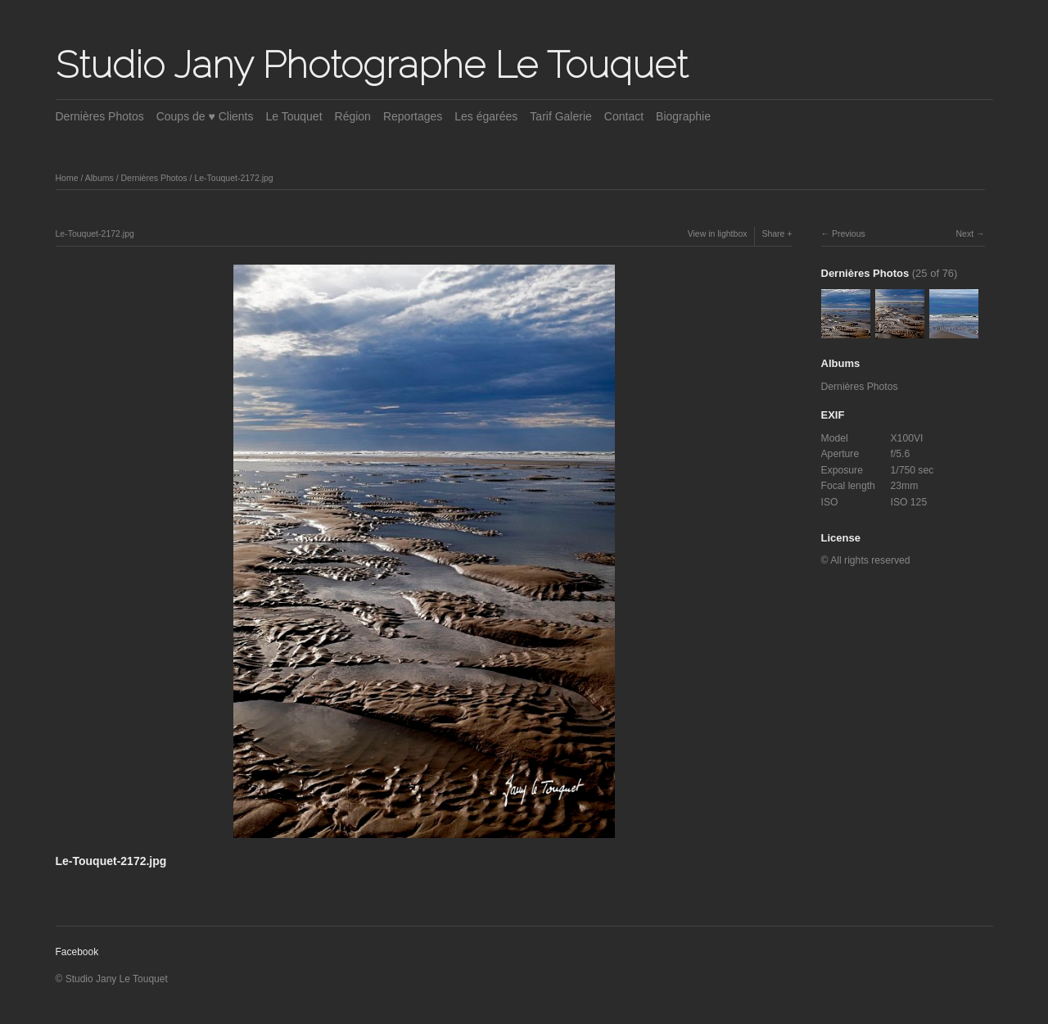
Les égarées (485, 116)
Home (67, 178)
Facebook (77, 952)
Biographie (683, 116)
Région (353, 116)
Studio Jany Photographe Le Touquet (372, 65)
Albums (99, 178)
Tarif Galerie (560, 116)
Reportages (412, 116)
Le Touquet (294, 116)
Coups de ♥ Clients (205, 116)
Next (964, 233)
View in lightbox (718, 233)
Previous (848, 233)
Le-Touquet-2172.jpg (233, 178)
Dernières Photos (100, 116)
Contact (624, 116)
